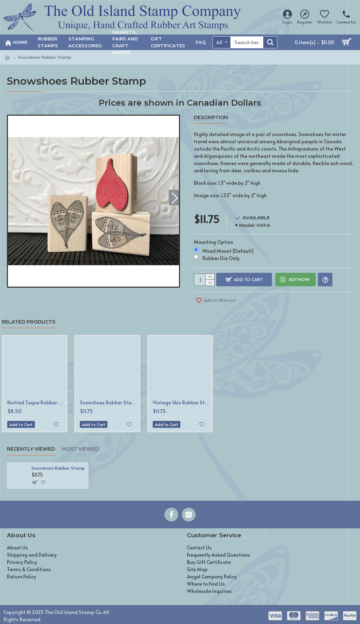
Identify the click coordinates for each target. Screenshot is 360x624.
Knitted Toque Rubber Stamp (36, 398)
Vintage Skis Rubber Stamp (181, 398)
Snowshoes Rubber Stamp (108, 398)
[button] (175, 197)
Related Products (28, 318)
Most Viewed (80, 445)
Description (211, 118)
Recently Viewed (31, 445)
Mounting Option (213, 237)
